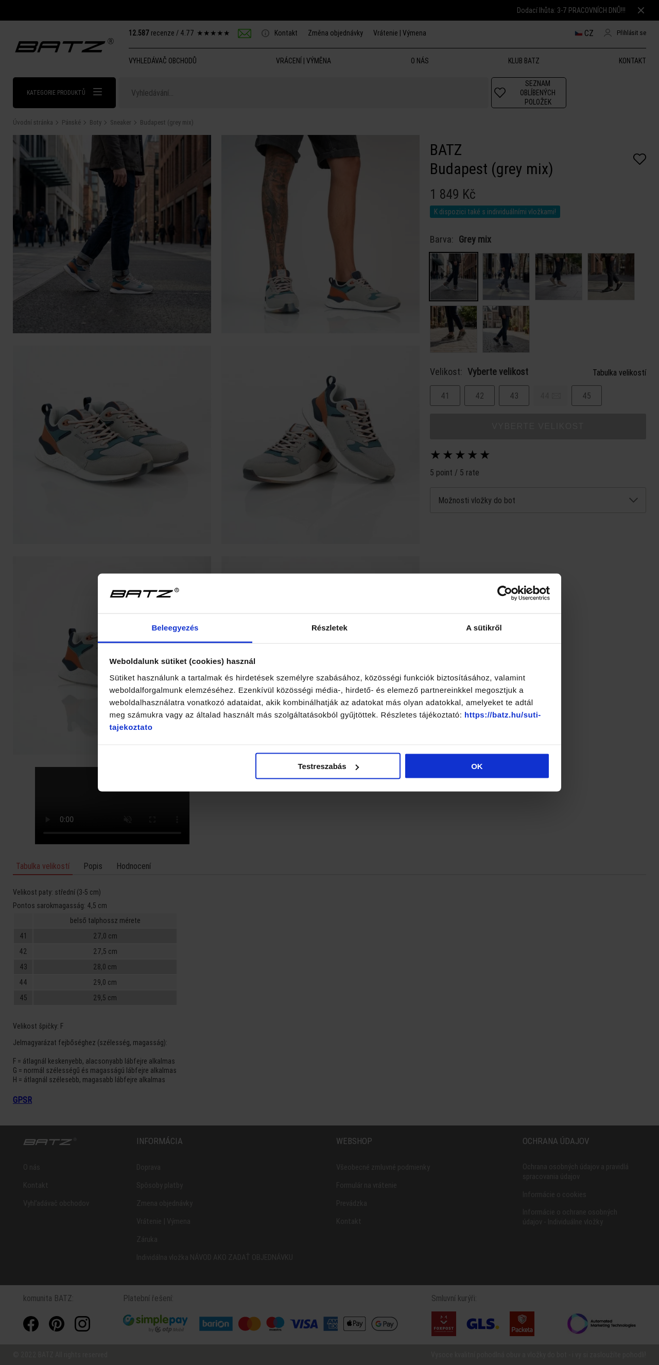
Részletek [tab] (329, 627)
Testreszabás (328, 766)
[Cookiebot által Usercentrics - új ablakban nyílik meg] (505, 593)
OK (477, 766)
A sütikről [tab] (484, 627)
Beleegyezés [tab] (174, 627)
